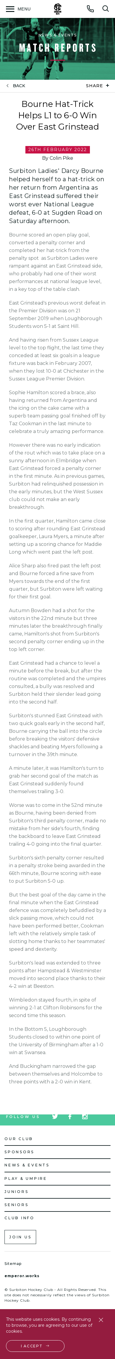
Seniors (16, 1205)
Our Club (18, 1139)
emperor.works (21, 1276)
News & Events (27, 1165)
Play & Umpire (25, 1178)
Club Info (19, 1218)
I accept (32, 1346)
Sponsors (19, 1152)
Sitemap (13, 1263)
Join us (20, 1237)
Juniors (16, 1191)
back (19, 85)
